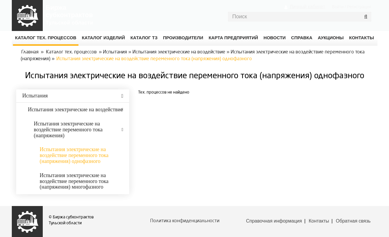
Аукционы (331, 37)
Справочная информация (274, 220)
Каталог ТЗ (143, 37)
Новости (275, 37)
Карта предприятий (233, 37)
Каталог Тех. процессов (45, 37)
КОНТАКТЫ (361, 37)
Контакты (319, 220)
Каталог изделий (103, 37)
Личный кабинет (307, 6)
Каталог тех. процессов (71, 52)
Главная (30, 52)
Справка (301, 37)
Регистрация (359, 6)
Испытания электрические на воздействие (178, 52)
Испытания (115, 52)
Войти (338, 6)
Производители (183, 37)
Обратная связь (353, 220)
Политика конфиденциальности (184, 221)
